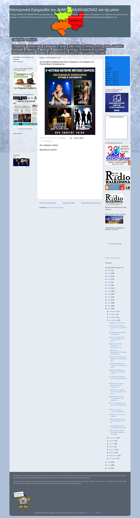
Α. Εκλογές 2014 (19, 46)
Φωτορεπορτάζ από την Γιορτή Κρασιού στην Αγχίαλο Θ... (116, 398)
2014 (109, 306)
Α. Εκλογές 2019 (34, 46)
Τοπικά (101, 53)
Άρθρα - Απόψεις (75, 46)
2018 (109, 294)
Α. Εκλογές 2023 (50, 46)
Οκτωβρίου (113, 317)
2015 (109, 303)
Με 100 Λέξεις (99, 49)
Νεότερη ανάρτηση (47, 203)
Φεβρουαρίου (113, 455)
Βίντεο (99, 46)
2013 (109, 309)
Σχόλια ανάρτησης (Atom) (56, 207)
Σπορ (72, 53)
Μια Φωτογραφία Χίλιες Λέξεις (23, 53)
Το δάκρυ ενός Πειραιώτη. (117, 323)
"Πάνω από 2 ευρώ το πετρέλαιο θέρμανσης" (116, 410)
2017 (109, 297)
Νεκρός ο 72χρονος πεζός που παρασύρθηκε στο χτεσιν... (117, 339)
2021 (109, 285)
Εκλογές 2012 (18, 49)
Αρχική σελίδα (18, 40)
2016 (109, 300)
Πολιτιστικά (41, 53)
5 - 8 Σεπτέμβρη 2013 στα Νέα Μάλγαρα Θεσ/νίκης (117, 426)
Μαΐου (111, 447)
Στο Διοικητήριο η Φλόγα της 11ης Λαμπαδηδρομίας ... (118, 378)
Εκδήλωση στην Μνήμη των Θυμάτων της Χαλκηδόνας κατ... (118, 358)
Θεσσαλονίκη (86, 49)
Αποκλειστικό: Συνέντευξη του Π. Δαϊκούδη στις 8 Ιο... (117, 421)
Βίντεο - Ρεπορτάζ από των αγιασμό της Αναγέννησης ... (118, 405)
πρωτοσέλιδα (22, 128)
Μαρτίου (112, 452)
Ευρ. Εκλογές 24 (72, 49)
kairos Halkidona (116, 117)
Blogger (102, 513)
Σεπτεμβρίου (113, 320)
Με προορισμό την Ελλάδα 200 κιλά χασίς (117, 333)
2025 (109, 273)
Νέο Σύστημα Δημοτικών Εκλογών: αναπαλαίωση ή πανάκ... (118, 365)
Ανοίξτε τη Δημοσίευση (112, 258)
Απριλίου (112, 449)
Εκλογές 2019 (45, 49)
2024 (109, 276)
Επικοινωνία (31, 40)
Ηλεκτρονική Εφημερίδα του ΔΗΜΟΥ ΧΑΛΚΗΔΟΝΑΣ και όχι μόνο (64, 10)
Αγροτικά (62, 46)
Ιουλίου (112, 441)
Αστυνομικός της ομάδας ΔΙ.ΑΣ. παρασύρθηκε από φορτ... (117, 391)
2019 (109, 291)
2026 (109, 270)
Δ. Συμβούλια (117, 46)
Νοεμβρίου (113, 314)
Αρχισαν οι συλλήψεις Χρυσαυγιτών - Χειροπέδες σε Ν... (116, 345)
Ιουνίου (111, 444)
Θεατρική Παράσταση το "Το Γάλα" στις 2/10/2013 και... (117, 327)
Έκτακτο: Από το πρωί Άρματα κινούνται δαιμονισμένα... (116, 385)
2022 (109, 282)
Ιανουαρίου (113, 458)
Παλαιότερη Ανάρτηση (91, 203)
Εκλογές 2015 (31, 49)
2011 (109, 465)
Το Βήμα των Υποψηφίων (86, 53)
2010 (109, 468)
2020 (109, 288)
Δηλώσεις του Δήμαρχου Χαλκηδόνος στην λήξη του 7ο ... (117, 372)
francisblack (91, 513)
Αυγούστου (113, 438)
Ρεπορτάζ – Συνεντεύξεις (58, 53)
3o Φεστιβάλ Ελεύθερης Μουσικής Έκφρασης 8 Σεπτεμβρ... (117, 432)
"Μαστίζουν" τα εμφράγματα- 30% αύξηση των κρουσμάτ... (118, 352)
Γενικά (107, 46)
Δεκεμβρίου (113, 311)
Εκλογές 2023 (58, 49)
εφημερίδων (29, 128)
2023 (109, 279)
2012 (109, 462)
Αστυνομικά (89, 46)
